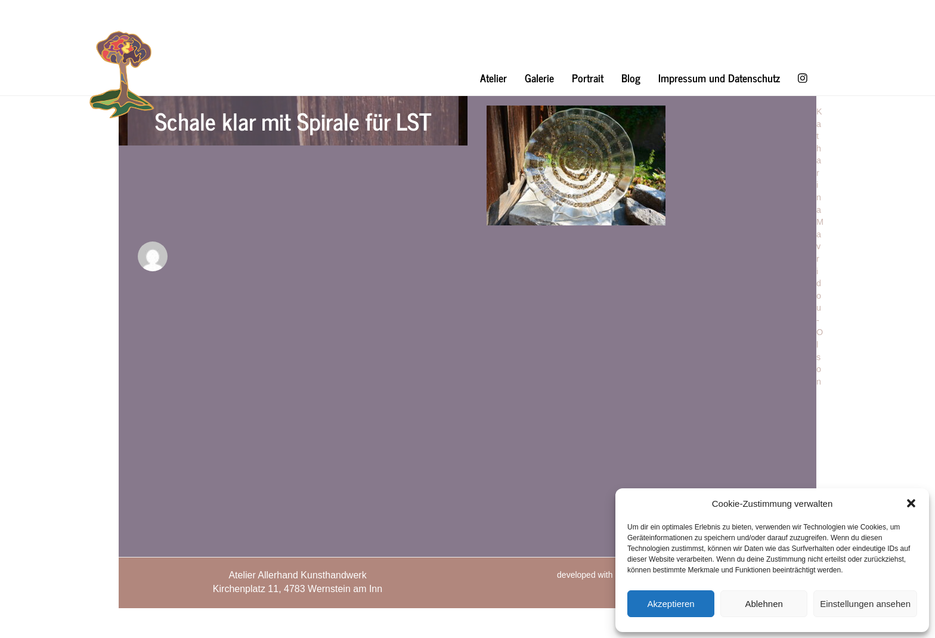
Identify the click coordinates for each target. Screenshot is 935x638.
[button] (911, 503)
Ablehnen (763, 604)
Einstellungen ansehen (865, 604)
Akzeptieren (670, 604)
